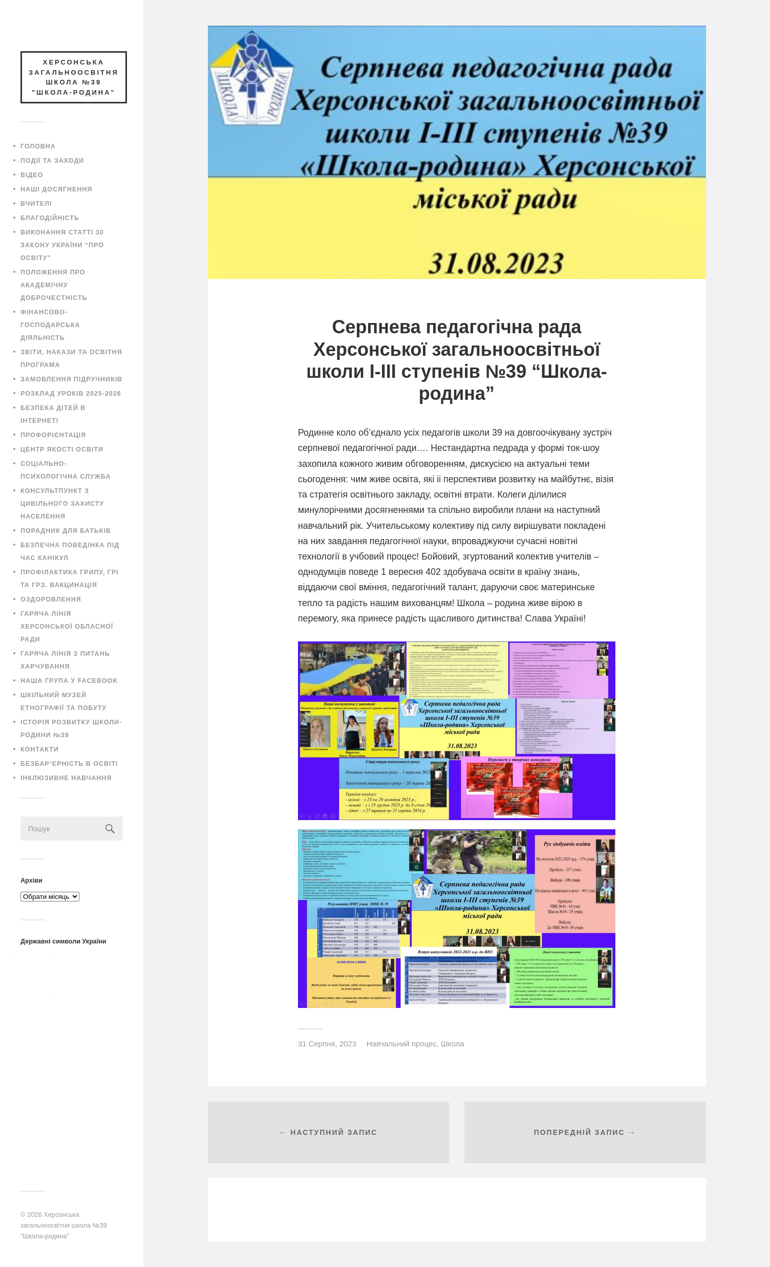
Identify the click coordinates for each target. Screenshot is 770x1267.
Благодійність (49, 218)
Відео (31, 175)
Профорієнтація (53, 435)
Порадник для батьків (65, 530)
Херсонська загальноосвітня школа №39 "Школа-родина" (63, 1225)
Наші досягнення (56, 189)
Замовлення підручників (71, 379)
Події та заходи (52, 160)
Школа (452, 1043)
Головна (38, 146)
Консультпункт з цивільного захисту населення (62, 503)
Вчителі (36, 203)
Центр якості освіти (61, 449)
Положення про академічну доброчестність (54, 285)
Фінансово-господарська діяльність (50, 325)
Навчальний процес (402, 1043)
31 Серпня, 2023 (327, 1043)
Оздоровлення (50, 599)
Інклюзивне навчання (66, 778)
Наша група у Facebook (69, 680)
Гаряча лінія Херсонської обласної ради (66, 626)
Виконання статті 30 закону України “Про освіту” (62, 245)
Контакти (39, 749)
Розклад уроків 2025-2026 (70, 393)
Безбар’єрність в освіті (69, 763)
